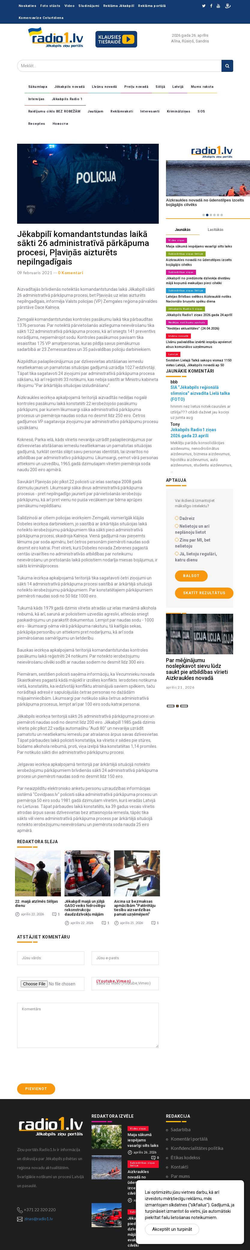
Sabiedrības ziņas (181, 272)
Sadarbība (181, 1129)
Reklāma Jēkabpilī (118, 6)
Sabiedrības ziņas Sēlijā (185, 253)
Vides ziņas (176, 240)
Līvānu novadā (104, 87)
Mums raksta (202, 87)
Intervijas (36, 99)
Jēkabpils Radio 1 (67, 99)
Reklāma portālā (152, 6)
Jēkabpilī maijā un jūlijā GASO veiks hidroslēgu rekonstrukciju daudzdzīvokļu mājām (85, 908)
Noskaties (28, 6)
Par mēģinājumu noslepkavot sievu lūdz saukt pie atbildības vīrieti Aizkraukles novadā (197, 669)
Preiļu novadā (136, 87)
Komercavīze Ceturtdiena (41, 18)
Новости (60, 124)
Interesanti (150, 111)
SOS (201, 111)
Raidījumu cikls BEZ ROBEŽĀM (54, 111)
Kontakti (179, 1166)
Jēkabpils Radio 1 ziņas (185, 308)
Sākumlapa (37, 87)
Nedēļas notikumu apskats (187, 322)
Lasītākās (216, 230)
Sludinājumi (88, 6)
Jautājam (95, 111)
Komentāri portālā (189, 1138)
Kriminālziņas (179, 111)
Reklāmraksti (121, 111)
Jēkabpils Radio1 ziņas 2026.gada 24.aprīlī (199, 315)
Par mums (180, 1176)
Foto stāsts (50, 6)
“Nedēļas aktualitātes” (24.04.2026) (192, 328)
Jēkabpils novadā (69, 87)
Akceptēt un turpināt (172, 1229)
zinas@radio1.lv (38, 1218)
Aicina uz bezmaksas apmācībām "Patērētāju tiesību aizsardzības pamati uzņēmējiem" (134, 908)
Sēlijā (160, 87)
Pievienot (36, 1089)
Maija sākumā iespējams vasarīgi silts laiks (199, 246)
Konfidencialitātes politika (197, 1148)
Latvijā (178, 87)
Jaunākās (183, 230)
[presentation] (62, 1065)
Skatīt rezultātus (204, 593)
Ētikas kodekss (185, 1157)
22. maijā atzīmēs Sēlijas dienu (36, 903)
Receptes (36, 124)
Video (70, 6)
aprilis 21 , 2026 (180, 687)
